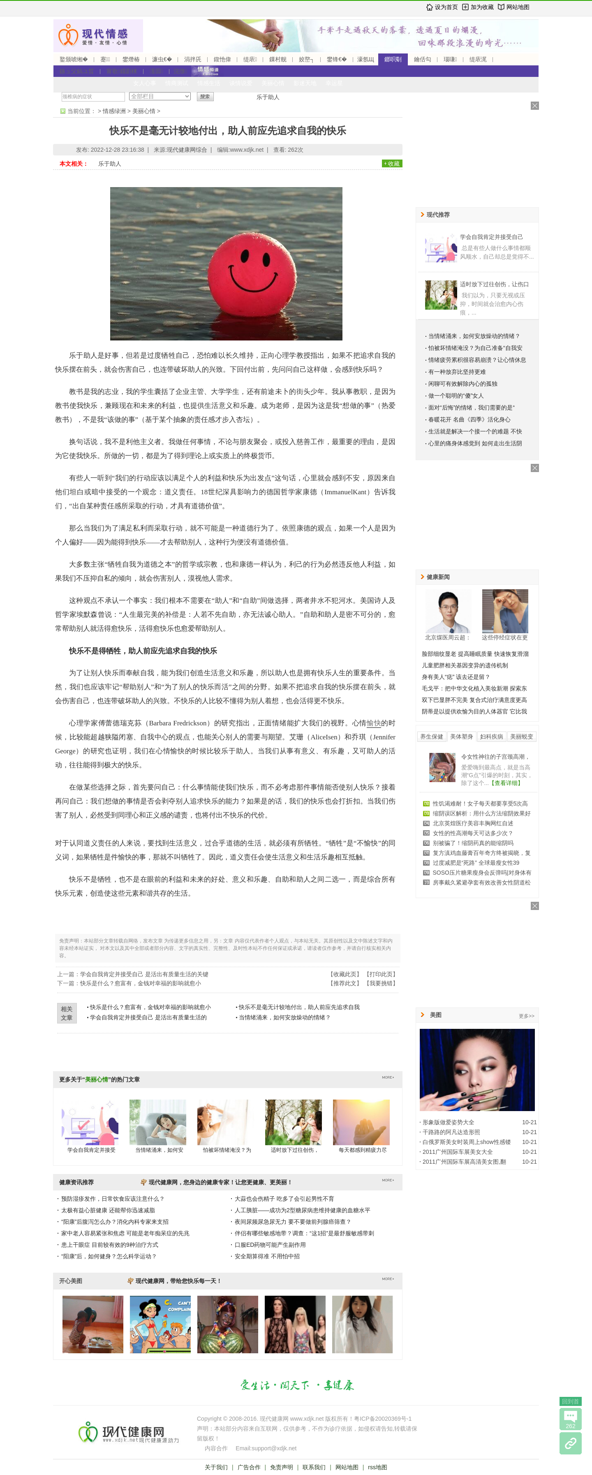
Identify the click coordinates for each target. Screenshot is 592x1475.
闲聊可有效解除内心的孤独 (462, 383)
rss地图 (377, 1467)
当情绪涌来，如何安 (159, 1150)
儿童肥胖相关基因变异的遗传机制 (465, 665)
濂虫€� (162, 59)
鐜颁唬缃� (74, 59)
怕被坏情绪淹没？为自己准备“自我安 (475, 348)
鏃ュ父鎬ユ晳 (77, 71)
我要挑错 (381, 983)
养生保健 (431, 736)
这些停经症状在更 (505, 637)
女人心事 (144, 83)
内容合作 (216, 1448)
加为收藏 (482, 7)
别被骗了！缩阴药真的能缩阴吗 (473, 843)
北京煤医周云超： (448, 637)
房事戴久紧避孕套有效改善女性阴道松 (482, 882)
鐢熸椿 (131, 59)
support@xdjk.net (274, 1448)
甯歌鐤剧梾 (121, 71)
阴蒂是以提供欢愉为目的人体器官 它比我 (474, 711)
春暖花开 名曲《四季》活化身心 (469, 419)
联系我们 (314, 1467)
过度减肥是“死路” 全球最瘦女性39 (476, 862)
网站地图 (518, 7)
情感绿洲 (114, 111)
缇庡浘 (478, 59)
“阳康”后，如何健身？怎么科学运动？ (109, 1256)
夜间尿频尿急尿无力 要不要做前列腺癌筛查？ (293, 1221)
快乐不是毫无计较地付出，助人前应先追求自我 (299, 1007)
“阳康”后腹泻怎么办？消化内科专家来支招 (115, 1221)
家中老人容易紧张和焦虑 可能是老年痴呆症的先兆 (125, 1233)
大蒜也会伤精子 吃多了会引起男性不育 (284, 1198)
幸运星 (334, 83)
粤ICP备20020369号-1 (383, 1418)
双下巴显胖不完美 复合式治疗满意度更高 (474, 700)
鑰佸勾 (422, 59)
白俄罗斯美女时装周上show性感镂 (467, 1142)
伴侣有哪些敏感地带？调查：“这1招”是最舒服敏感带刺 (304, 1233)
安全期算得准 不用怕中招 (267, 1256)
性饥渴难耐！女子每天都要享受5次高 (480, 803)
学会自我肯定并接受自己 (491, 237)
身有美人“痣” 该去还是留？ (456, 677)
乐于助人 (268, 97)
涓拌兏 (192, 59)
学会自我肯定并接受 (91, 1150)
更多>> (526, 1016)
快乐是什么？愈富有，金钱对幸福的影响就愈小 (140, 983)
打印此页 (381, 974)
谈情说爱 (240, 83)
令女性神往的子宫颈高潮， (495, 756)
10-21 (529, 1122)
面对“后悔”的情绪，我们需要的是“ (471, 407)
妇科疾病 (491, 736)
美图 (436, 1015)
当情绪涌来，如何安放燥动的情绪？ (285, 1017)
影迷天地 (305, 83)
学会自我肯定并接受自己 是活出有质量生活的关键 (147, 974)
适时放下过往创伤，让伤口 (494, 284)
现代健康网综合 (187, 149)
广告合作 (249, 1467)
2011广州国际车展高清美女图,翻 (464, 1161)
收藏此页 (344, 974)
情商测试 (176, 83)
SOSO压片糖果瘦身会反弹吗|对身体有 (482, 872)
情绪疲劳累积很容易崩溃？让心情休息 (477, 360)
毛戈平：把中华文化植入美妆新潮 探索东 (474, 688)
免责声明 (281, 1467)
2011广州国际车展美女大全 (458, 1152)
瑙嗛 (450, 59)
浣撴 (180, 71)
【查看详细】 (506, 783)
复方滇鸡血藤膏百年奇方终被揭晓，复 (482, 853)
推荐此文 (344, 983)
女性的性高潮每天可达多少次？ (473, 833)
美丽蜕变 (521, 736)
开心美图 (70, 1281)
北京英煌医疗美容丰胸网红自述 (473, 823)
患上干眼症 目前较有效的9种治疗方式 (109, 1244)
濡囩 (156, 71)
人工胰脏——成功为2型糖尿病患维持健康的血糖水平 (302, 1210)
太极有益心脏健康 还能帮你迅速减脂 (108, 1210)
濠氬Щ (365, 59)
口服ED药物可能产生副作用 (270, 1244)
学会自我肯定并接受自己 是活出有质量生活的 (148, 1017)
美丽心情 (272, 83)
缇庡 (250, 59)
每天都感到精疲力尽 (363, 1150)
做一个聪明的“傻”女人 (456, 395)
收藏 (394, 163)
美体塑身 (461, 736)
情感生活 (208, 83)
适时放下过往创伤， (295, 1150)
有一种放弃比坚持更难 (457, 371)
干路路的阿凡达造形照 (451, 1132)
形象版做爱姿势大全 (448, 1122)
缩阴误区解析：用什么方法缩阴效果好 (482, 813)
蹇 (105, 59)
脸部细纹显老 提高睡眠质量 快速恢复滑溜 (475, 654)
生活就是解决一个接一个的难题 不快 (475, 431)
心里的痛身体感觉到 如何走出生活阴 (475, 443)
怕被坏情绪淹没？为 (227, 1150)
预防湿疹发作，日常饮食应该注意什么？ (113, 1198)
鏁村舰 (278, 59)
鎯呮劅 (393, 59)
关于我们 (216, 1467)
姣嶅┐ (306, 59)
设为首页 (446, 7)
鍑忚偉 (222, 59)
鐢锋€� (337, 59)
